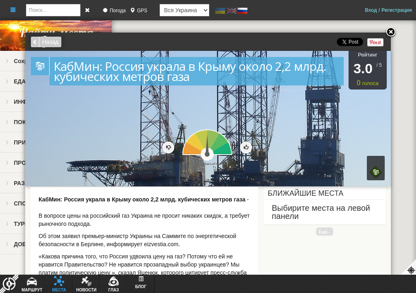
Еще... (324, 231)
